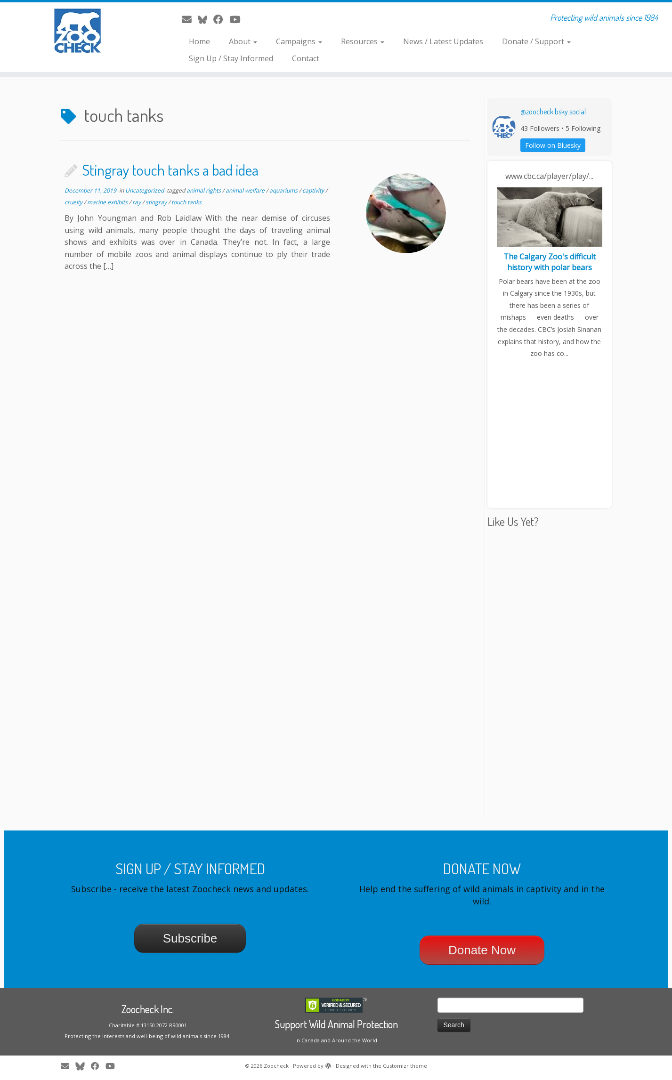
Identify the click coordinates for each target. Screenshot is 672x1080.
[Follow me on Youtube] (237, 19)
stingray (157, 202)
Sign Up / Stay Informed (231, 58)
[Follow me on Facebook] (221, 19)
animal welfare (246, 190)
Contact (305, 58)
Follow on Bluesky (553, 145)
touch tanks (186, 202)
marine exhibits (108, 202)
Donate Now (482, 950)
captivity (313, 190)
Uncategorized (145, 190)
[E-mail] (190, 19)
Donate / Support (536, 41)
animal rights (204, 190)
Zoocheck (276, 1065)
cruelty (74, 202)
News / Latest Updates (443, 41)
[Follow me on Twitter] (205, 19)
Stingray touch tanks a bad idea (170, 169)
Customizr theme (405, 1065)
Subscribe (190, 938)
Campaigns (299, 41)
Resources (362, 41)
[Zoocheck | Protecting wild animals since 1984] (77, 30)
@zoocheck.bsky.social (553, 111)
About (243, 41)
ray (137, 202)
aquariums (284, 190)
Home (199, 41)
